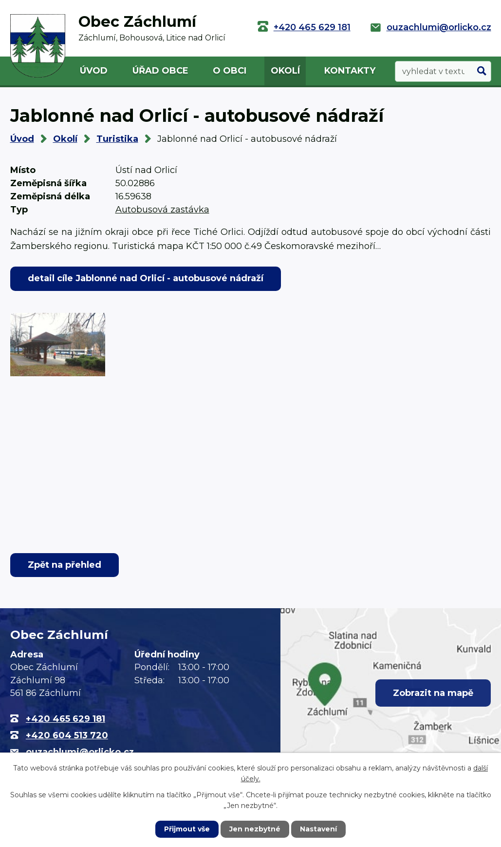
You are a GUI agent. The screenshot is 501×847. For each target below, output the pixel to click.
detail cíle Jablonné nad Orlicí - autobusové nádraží (145, 278)
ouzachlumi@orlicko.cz (439, 27)
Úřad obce (160, 70)
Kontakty (349, 70)
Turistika (117, 139)
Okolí (285, 70)
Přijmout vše (187, 829)
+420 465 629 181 (312, 27)
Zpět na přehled (64, 564)
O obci (229, 70)
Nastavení (318, 829)
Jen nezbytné (254, 829)
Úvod (94, 70)
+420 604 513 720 (67, 735)
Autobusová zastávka (162, 209)
